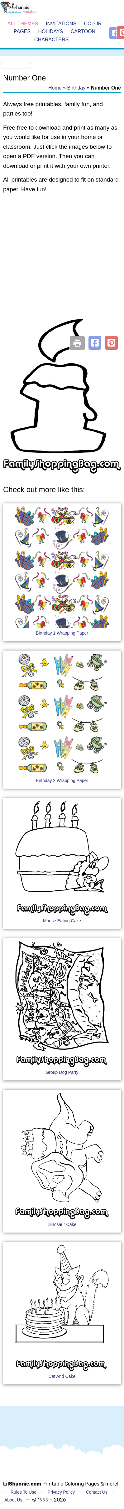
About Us (13, 1499)
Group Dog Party (61, 1072)
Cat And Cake (62, 1376)
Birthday (76, 87)
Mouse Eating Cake (62, 920)
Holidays (50, 31)
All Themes (22, 23)
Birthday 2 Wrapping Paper (62, 780)
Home (55, 87)
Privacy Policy (61, 1492)
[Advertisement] (59, 264)
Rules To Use (23, 1492)
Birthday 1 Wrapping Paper (62, 633)
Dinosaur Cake (62, 1224)
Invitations (61, 23)
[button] (94, 343)
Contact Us (96, 1492)
